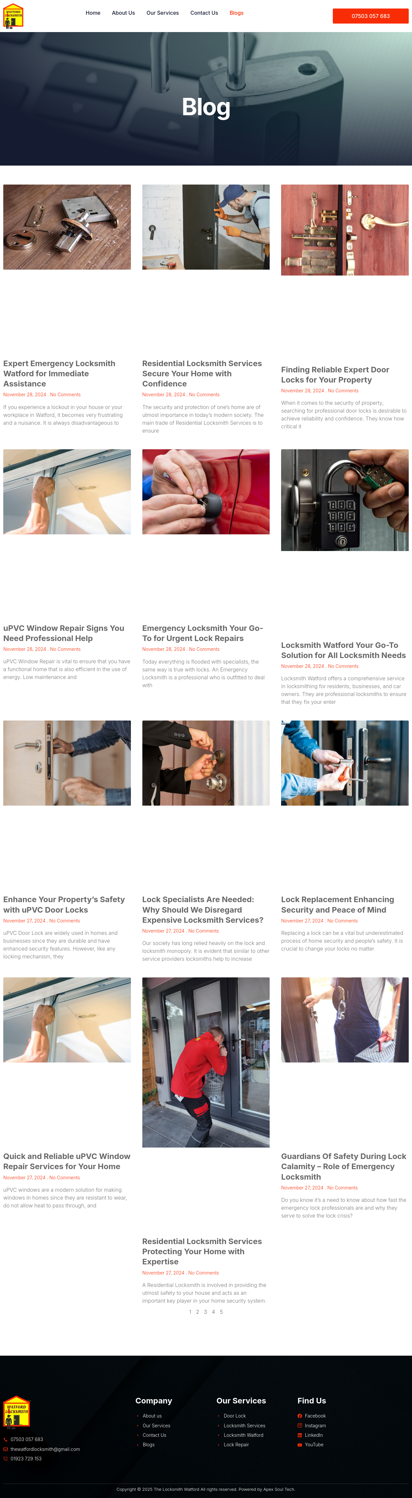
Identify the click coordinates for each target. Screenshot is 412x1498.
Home (93, 12)
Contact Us (204, 12)
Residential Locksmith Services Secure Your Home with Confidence (202, 373)
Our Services (163, 12)
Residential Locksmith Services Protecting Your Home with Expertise (202, 1251)
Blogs (237, 12)
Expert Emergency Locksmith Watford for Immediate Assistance (59, 373)
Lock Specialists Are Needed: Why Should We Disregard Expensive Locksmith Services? (203, 909)
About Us (123, 12)
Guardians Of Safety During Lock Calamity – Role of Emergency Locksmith (343, 1166)
